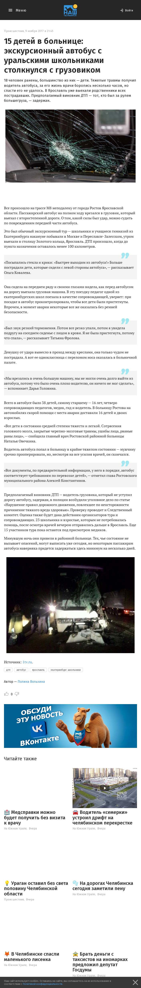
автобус (21, 669)
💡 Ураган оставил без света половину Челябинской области (36, 888)
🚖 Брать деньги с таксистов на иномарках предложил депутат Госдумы (100, 962)
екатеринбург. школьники (66, 669)
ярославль (38, 669)
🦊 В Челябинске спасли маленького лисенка (31, 956)
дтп (8, 669)
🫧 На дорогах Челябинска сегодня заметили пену (103, 885)
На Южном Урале (15, 828)
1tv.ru (27, 662)
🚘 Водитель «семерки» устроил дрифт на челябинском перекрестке (102, 817)
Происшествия (14, 31)
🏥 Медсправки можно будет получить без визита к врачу (34, 817)
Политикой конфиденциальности (42, 983)
